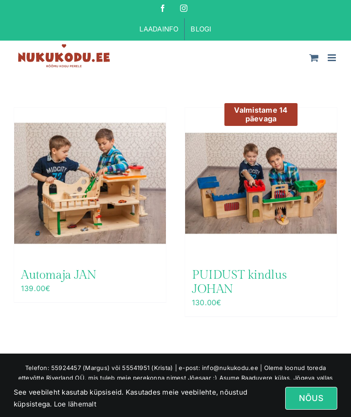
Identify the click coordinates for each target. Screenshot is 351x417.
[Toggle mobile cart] (314, 58)
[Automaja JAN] (90, 183)
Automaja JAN (58, 275)
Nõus (311, 398)
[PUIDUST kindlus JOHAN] (261, 183)
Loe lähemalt (74, 404)
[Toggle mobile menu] (332, 58)
